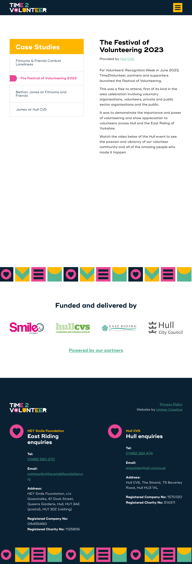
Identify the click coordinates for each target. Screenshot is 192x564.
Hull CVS (127, 59)
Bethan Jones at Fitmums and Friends (41, 94)
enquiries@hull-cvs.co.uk (146, 468)
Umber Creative (169, 410)
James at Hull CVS (31, 110)
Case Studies (38, 47)
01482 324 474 (139, 453)
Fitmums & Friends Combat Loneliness (38, 62)
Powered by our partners (96, 350)
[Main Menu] (177, 7)
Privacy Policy (171, 404)
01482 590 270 (41, 459)
